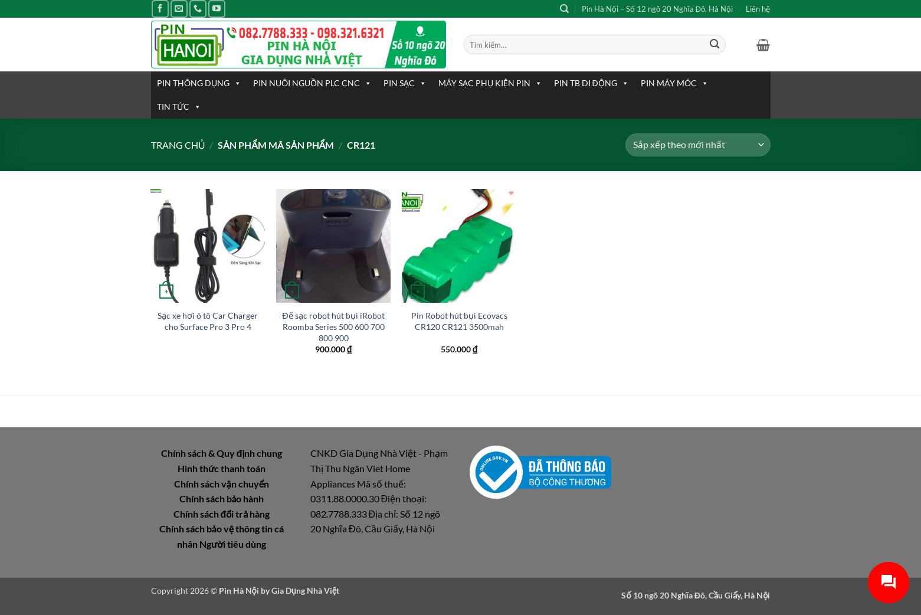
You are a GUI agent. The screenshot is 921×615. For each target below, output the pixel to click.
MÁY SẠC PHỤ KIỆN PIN (490, 83)
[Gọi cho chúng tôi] (198, 8)
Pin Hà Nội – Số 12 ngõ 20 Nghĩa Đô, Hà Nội (657, 9)
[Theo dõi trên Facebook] (160, 8)
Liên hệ (758, 9)
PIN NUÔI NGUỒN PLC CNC (312, 83)
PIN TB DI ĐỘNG (591, 83)
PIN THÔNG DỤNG (199, 83)
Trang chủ (178, 145)
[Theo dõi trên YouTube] (216, 8)
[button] (763, 45)
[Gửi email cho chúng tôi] (179, 8)
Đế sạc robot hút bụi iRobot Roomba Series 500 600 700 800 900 (333, 326)
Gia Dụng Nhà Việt (305, 590)
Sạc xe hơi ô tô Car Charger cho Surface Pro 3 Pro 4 (208, 321)
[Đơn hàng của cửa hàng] (697, 144)
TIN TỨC (179, 107)
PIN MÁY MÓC (675, 83)
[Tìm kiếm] (564, 9)
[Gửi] (714, 45)
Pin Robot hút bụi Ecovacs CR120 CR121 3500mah (459, 321)
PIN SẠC (405, 83)
